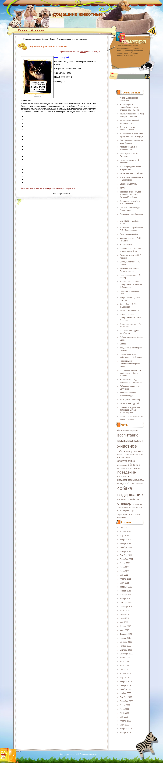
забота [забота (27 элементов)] (121, 451)
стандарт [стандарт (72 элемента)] (125, 503)
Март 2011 (124, 583)
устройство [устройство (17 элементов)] (133, 507)
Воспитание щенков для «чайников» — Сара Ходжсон (130, 373)
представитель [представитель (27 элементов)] (125, 479)
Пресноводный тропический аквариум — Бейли (131, 364)
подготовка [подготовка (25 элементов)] (123, 476)
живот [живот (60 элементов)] (138, 441)
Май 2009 (124, 670)
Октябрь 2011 (126, 555)
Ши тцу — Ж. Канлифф (130, 399)
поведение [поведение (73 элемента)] (126, 472)
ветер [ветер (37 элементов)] (130, 430)
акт (27, 188)
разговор (60, 188)
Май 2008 (124, 717)
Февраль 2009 (126, 681)
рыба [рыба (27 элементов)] (127, 483)
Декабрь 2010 (126, 595)
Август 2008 (125, 705)
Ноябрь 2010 (125, 599)
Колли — (124, 188)
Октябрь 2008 (126, 697)
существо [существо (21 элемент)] (137, 504)
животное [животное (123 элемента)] (127, 446)
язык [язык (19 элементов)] (124, 517)
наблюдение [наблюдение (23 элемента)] (123, 457)
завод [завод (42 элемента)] (129, 451)
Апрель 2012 (125, 532)
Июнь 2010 (124, 618)
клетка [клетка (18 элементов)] (126, 455)
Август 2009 (125, 658)
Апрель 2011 (125, 579)
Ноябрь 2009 (125, 646)
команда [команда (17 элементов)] (139, 455)
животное (40, 188)
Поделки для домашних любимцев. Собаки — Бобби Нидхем (130, 410)
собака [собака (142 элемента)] (124, 488)
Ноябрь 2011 (125, 551)
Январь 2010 (125, 638)
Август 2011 (125, 563)
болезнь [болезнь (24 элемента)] (121, 430)
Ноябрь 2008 (125, 693)
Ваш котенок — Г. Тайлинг (131, 173)
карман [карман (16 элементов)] (120, 455)
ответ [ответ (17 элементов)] (130, 468)
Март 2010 (124, 630)
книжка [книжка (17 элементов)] (132, 455)
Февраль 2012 (126, 539)
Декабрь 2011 (126, 547)
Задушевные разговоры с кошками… (48, 46)
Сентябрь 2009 (126, 654)
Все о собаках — (127, 245)
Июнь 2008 (124, 713)
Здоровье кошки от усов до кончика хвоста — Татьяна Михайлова (130, 194)
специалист (70, 188)
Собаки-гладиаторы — (130, 184)
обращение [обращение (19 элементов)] (122, 465)
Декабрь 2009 (126, 642)
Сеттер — (124, 344)
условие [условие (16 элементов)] (125, 507)
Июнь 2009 (124, 666)
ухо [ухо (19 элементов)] (140, 507)
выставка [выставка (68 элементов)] (125, 440)
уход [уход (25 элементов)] (119, 510)
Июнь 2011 (124, 571)
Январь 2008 (125, 733)
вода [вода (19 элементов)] (136, 431)
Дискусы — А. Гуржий (129, 403)
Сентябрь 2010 (126, 606)
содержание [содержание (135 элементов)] (130, 494)
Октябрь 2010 (126, 602)
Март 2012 (124, 535)
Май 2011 (124, 575)
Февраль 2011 (126, 587)
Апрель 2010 (125, 626)
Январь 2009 (125, 685)
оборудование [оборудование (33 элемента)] (126, 460)
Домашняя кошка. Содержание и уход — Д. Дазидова (131, 317)
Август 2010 (125, 610)
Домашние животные (78, 14)
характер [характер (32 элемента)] (128, 510)
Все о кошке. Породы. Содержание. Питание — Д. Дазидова (131, 284)
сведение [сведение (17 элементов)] (139, 483)
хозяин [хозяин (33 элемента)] (136, 514)
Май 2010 (124, 622)
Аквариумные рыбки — (130, 234)
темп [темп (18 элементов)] (119, 507)
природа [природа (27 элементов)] (139, 479)
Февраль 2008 (126, 729)
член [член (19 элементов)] (119, 517)
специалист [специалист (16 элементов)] (121, 499)
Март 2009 (124, 677)
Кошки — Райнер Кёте (129, 311)
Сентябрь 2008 (126, 701)
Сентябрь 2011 (126, 559)
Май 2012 (124, 528)
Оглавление (37, 30)
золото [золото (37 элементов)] (138, 451)
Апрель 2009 (125, 673)
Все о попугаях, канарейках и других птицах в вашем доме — (130, 107)
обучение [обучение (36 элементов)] (134, 464)
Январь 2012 (125, 543)
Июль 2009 (124, 662)
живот (32, 188)
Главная (22, 30)
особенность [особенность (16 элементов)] (122, 468)
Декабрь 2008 (126, 689)
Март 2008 (124, 725)
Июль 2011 (124, 567)
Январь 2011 (125, 591)
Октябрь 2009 (126, 650)
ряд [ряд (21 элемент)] (132, 483)
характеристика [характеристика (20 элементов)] (124, 514)
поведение (50, 188)
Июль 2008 (124, 709)
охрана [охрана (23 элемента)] (136, 468)
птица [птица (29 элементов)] (120, 483)
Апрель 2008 (125, 721)
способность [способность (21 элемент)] (133, 499)
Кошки (52, 39)
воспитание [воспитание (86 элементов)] (127, 435)
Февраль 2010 (126, 634)
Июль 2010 (124, 614)
